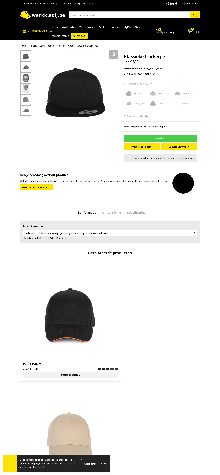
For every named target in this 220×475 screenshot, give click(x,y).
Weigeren (103, 463)
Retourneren (165, 406)
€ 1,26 (120, 318)
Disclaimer (164, 396)
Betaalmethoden (167, 401)
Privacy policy (76, 401)
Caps (70, 45)
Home (23, 45)
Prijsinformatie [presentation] (87, 213)
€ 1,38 (30, 313)
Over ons (118, 396)
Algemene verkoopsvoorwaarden (86, 410)
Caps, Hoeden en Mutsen (52, 45)
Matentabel (120, 410)
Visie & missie (121, 406)
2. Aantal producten (136, 116)
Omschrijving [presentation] (111, 213)
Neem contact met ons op (36, 187)
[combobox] (130, 14)
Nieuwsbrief (120, 401)
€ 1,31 (75, 313)
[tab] (87, 212)
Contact (73, 396)
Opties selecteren (42, 319)
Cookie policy (76, 406)
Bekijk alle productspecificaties (141, 73)
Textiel (33, 45)
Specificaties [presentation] (135, 213)
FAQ (71, 415)
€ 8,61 (165, 318)
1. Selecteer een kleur (138, 84)
